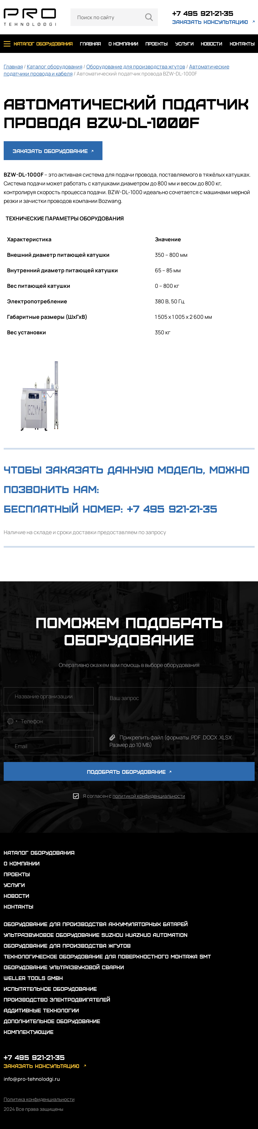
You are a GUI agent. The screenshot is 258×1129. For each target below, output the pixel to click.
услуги (184, 43)
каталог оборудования (43, 43)
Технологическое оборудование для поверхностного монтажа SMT (107, 956)
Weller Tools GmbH (33, 978)
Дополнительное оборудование (52, 1021)
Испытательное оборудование (50, 988)
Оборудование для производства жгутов (135, 66)
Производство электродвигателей (57, 999)
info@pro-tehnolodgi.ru (32, 1078)
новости (211, 43)
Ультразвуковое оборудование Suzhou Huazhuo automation (95, 935)
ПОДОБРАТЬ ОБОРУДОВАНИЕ (129, 771)
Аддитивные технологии (41, 1010)
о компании (123, 43)
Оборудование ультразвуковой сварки (64, 967)
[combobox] (11, 721)
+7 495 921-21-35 (202, 13)
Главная (13, 66)
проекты (156, 43)
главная (90, 43)
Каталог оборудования (54, 66)
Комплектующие (28, 1032)
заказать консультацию (210, 22)
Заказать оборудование (53, 151)
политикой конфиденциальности (149, 796)
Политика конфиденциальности (39, 1099)
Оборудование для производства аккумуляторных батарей (96, 924)
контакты (242, 43)
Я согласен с (134, 796)
